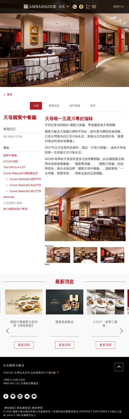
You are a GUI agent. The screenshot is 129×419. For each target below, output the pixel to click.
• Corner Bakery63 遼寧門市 (22, 179)
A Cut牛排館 (10, 161)
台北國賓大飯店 (14, 365)
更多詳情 (24, 345)
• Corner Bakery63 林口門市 (22, 191)
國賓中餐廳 (10, 155)
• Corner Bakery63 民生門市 (22, 185)
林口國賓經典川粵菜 (15, 208)
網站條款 (10, 407)
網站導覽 (37, 407)
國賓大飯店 (40, 6)
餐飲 (7, 94)
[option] (85, 214)
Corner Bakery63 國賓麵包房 (20, 173)
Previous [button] (49, 246)
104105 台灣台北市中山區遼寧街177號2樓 (31, 372)
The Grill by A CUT (14, 167)
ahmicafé (8, 197)
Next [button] (47, 264)
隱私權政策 (23, 407)
